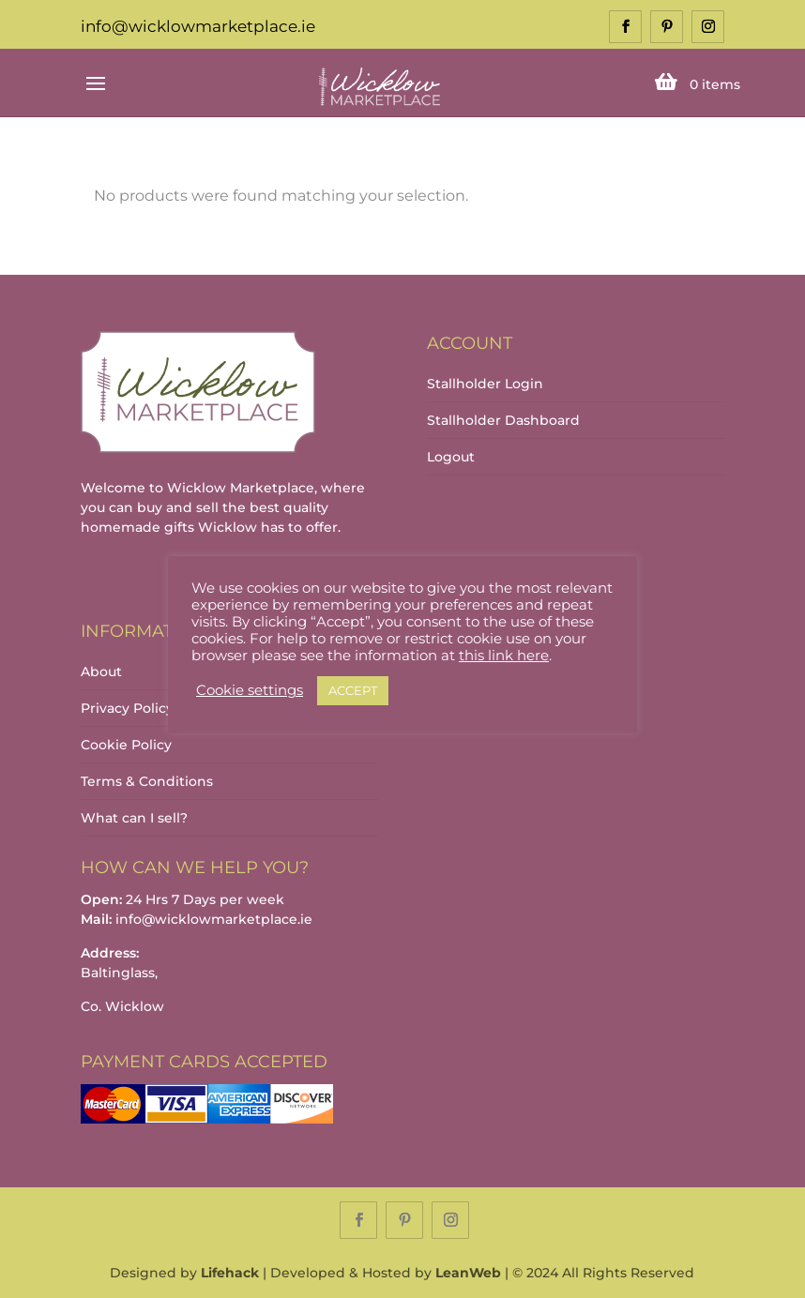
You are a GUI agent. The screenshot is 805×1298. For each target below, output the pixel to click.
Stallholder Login (485, 383)
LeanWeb (468, 1272)
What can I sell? (134, 817)
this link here (504, 655)
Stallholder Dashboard (503, 420)
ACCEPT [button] (352, 690)
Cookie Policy (126, 744)
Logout (451, 456)
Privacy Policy (127, 708)
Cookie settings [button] (249, 690)
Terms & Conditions (147, 781)
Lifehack (230, 1272)
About (101, 671)
